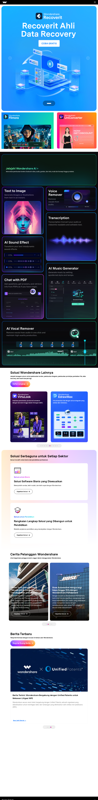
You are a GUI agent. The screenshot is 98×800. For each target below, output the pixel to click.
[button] (10, 58)
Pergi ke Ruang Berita (22, 642)
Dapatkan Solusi (23, 491)
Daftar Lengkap (19, 384)
